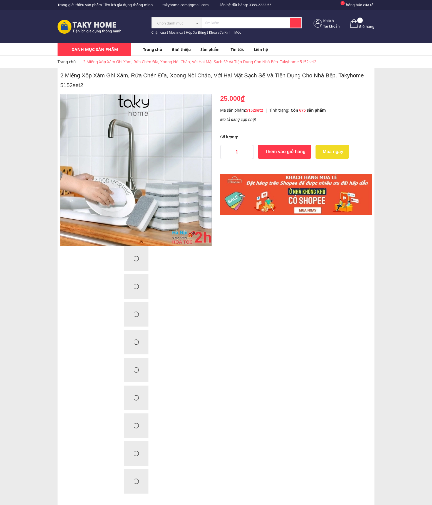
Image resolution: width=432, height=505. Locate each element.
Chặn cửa (159, 32)
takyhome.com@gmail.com (185, 4)
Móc (237, 32)
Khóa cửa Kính (220, 32)
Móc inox (176, 32)
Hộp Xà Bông (196, 32)
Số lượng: (229, 137)
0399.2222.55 (260, 4)
